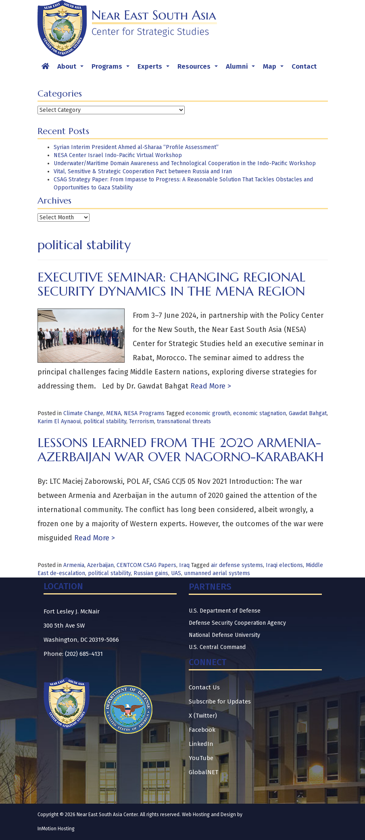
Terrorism (141, 421)
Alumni (242, 68)
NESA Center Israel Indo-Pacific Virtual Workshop (118, 155)
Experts (155, 68)
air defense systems (237, 565)
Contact (304, 66)
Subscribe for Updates (220, 701)
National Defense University (224, 635)
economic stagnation (259, 413)
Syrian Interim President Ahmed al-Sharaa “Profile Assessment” (136, 147)
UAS (176, 573)
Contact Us (204, 687)
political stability (104, 421)
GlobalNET (203, 772)
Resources (199, 68)
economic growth (208, 413)
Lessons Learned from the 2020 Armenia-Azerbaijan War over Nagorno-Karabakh (181, 450)
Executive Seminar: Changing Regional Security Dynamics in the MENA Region (171, 284)
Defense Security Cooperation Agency (237, 623)
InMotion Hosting (56, 829)
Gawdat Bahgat (308, 413)
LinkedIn (201, 744)
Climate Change (83, 413)
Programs (112, 68)
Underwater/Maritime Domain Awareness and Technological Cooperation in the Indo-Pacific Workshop (185, 163)
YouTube (201, 758)
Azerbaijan (100, 565)
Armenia (73, 565)
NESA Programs (144, 413)
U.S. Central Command (217, 647)
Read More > (209, 386)
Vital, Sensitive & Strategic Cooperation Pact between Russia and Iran (143, 171)
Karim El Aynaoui (59, 421)
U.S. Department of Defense (225, 610)
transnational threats (184, 421)
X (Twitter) (203, 715)
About (72, 68)
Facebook (202, 729)
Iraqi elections (284, 565)
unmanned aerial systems (217, 573)
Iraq (184, 565)
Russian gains (150, 573)
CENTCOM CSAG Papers (146, 565)
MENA (113, 413)
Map (275, 68)
